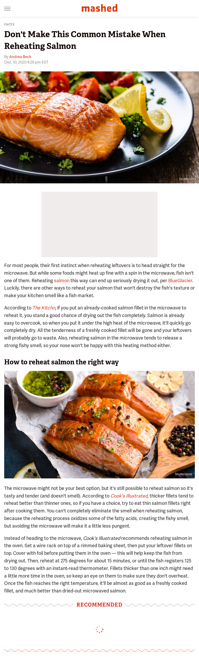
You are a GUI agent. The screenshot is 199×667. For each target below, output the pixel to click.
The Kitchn (43, 308)
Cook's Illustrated (129, 496)
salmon (61, 281)
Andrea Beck (20, 56)
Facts (9, 24)
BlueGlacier (180, 281)
